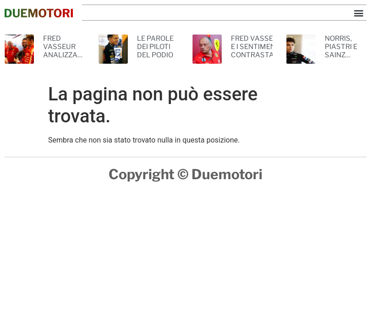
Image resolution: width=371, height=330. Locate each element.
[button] (358, 12)
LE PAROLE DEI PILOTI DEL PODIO (155, 46)
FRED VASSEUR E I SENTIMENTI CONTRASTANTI (258, 46)
